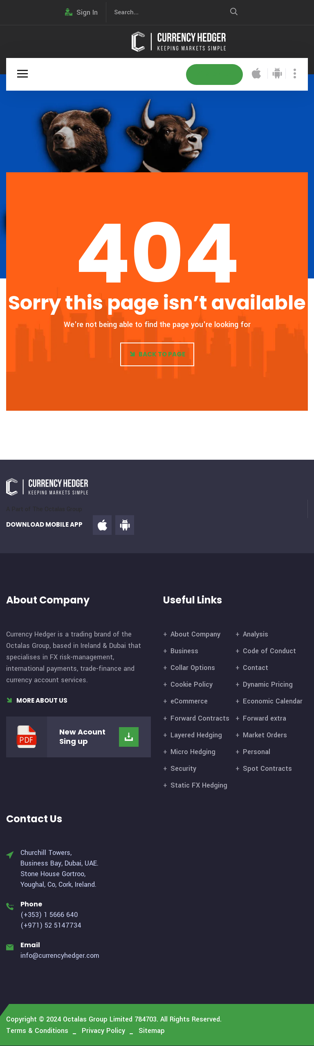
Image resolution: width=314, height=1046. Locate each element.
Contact (255, 667)
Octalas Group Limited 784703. (110, 1019)
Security (183, 768)
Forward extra (264, 718)
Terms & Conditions (37, 1030)
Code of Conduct (269, 651)
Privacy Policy (103, 1030)
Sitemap (152, 1030)
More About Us (36, 700)
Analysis (255, 634)
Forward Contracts (199, 718)
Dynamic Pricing (268, 684)
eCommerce (189, 701)
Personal (256, 752)
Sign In (81, 12)
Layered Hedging (196, 735)
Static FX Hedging (198, 785)
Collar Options (192, 667)
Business (184, 651)
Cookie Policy (191, 684)
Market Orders (265, 735)
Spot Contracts (267, 768)
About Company (195, 634)
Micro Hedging (192, 752)
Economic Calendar (273, 701)
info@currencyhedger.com (59, 955)
